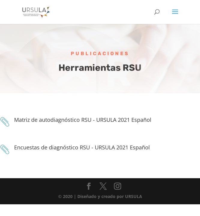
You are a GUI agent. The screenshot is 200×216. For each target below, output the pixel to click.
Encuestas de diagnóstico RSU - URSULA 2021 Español (82, 147)
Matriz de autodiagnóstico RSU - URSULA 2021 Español (82, 119)
